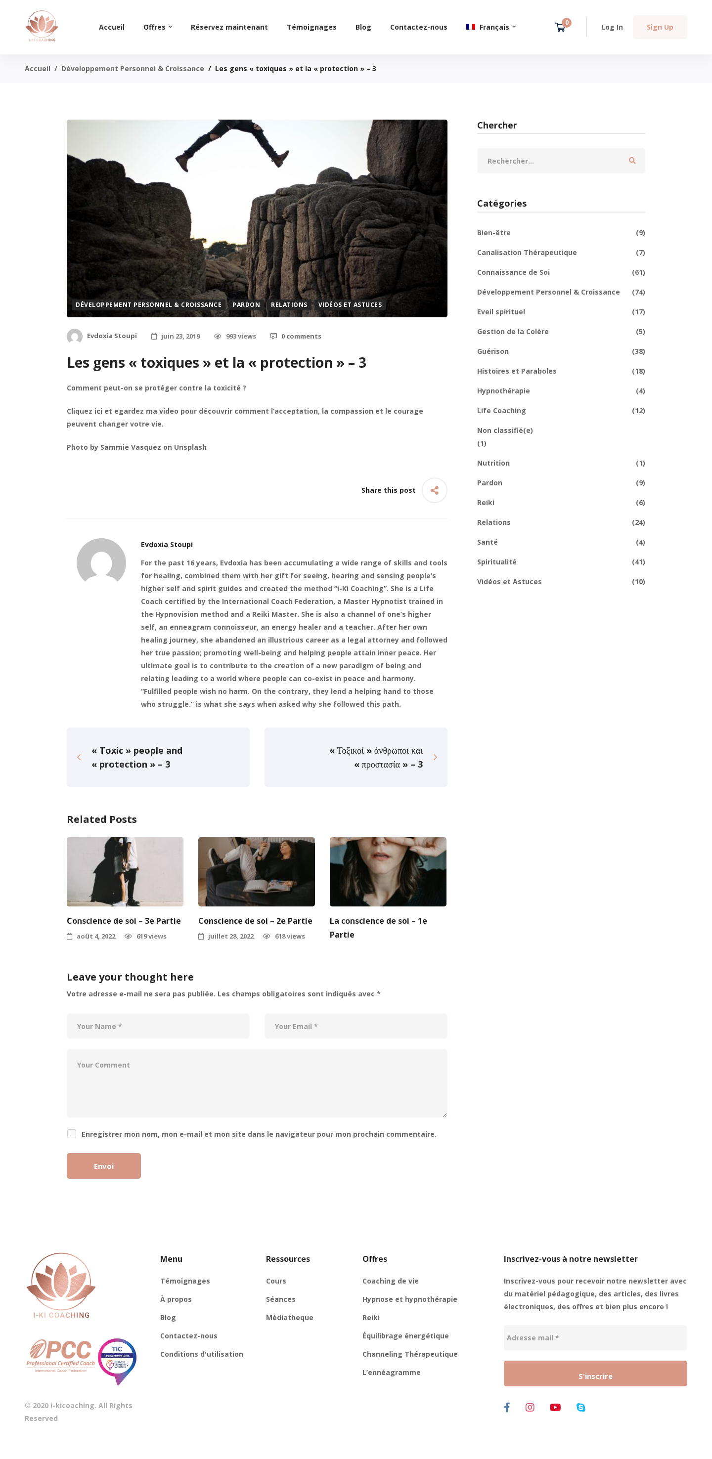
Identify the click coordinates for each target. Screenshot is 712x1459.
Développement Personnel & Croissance (132, 68)
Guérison (561, 351)
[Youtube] (555, 1407)
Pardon (246, 304)
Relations (289, 304)
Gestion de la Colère (561, 331)
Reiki (561, 502)
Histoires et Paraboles (561, 371)
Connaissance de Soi (561, 272)
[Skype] (581, 1407)
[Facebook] (507, 1407)
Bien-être (561, 232)
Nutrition (561, 463)
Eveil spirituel (561, 311)
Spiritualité (561, 562)
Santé (561, 542)
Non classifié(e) (505, 430)
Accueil (37, 68)
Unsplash (190, 447)
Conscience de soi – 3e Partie (124, 920)
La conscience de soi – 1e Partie (378, 927)
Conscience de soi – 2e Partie (255, 920)
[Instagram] (530, 1407)
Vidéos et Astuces (350, 304)
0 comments (295, 336)
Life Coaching (561, 410)
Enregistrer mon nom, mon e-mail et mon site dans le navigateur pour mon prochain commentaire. (259, 1134)
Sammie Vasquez (130, 447)
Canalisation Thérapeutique (561, 252)
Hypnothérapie (561, 391)
